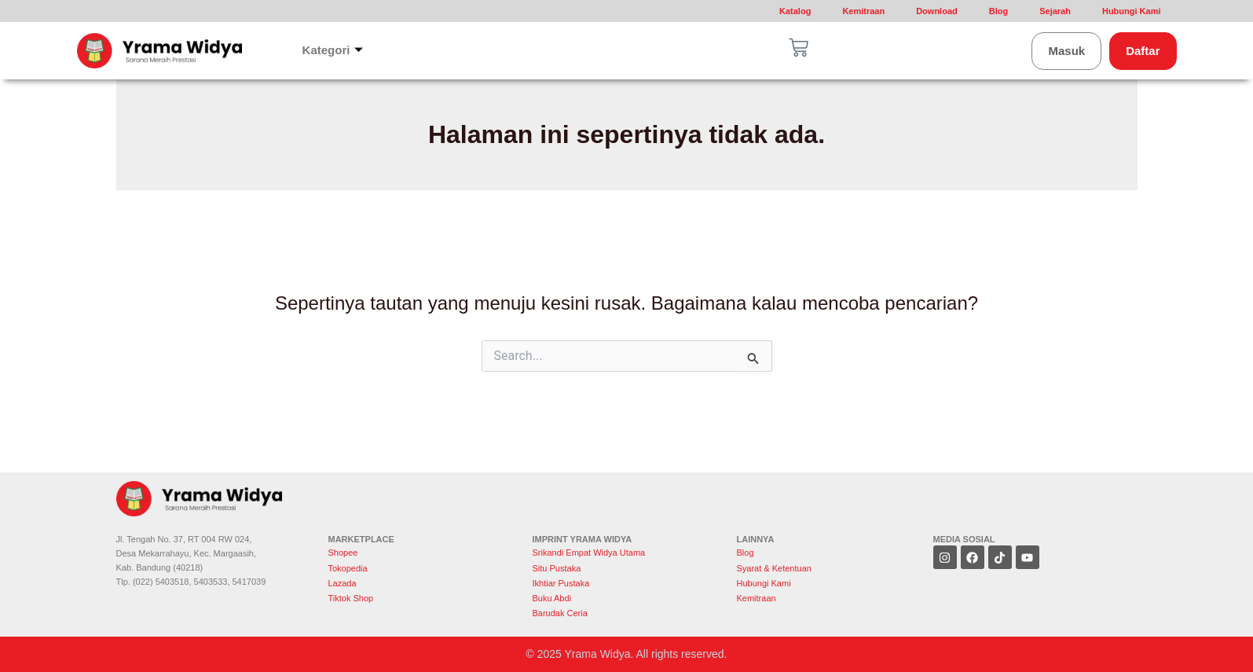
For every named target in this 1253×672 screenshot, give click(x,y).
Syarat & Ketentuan (774, 568)
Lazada (342, 583)
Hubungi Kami (1131, 11)
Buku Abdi (552, 598)
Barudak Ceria (560, 613)
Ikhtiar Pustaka (561, 583)
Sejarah (1055, 11)
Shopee (344, 552)
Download (937, 11)
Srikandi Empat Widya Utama (589, 552)
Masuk (1066, 50)
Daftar (1143, 50)
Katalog (795, 11)
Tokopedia (348, 568)
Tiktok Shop (351, 598)
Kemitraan (863, 11)
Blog (998, 11)
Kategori (333, 50)
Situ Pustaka (557, 568)
